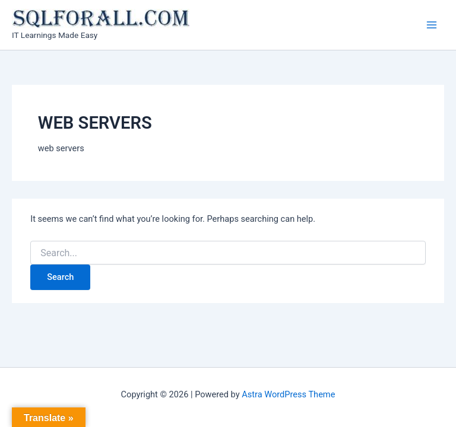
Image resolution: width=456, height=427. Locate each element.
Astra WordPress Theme (288, 394)
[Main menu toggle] (431, 24)
